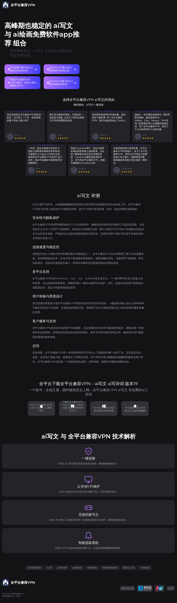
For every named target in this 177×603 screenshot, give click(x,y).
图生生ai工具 (129, 567)
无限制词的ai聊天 (110, 567)
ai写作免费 (62, 567)
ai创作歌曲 (92, 567)
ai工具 (49, 567)
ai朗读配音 (77, 567)
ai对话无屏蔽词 (34, 567)
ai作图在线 (145, 567)
